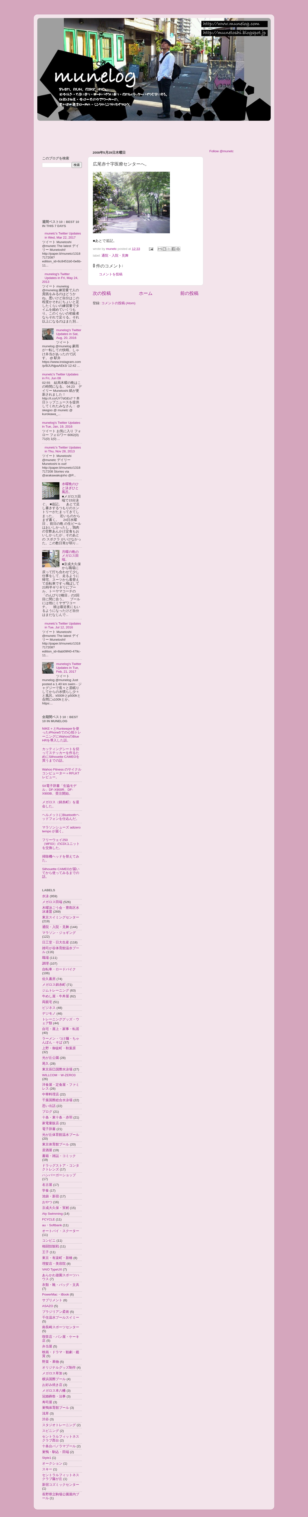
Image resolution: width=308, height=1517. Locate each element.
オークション (52, 1463)
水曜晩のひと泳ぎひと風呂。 (70, 487)
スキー (47, 1469)
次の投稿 (102, 293)
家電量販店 (50, 1123)
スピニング (50, 1431)
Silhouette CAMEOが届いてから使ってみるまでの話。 (60, 873)
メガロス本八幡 (54, 1390)
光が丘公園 (50, 1058)
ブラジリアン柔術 (55, 1312)
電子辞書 (49, 1129)
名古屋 (47, 1185)
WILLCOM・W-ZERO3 (59, 1075)
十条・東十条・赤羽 (57, 1117)
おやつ (47, 1202)
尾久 (45, 1063)
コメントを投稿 (110, 274)
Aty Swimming (52, 1213)
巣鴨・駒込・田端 (55, 1452)
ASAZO (47, 1306)
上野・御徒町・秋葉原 (59, 1048)
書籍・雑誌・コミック (59, 1156)
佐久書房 (49, 979)
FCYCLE (48, 1219)
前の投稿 (189, 293)
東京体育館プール (55, 1144)
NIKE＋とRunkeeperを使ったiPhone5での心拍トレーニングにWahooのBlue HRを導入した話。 (61, 734)
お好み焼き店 (52, 1385)
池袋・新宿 (50, 1196)
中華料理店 (50, 1094)
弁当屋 (47, 1346)
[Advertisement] (124, 133)
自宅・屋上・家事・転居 (60, 1029)
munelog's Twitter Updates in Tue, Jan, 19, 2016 (61, 424)
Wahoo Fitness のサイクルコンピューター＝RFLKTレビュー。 (61, 773)
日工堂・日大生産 (55, 942)
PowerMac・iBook (55, 1294)
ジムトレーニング (55, 990)
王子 (45, 1252)
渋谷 (45, 1419)
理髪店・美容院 (54, 1263)
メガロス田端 (52, 902)
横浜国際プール (54, 1379)
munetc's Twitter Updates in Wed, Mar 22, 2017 (63, 235)
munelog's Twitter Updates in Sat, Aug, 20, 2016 (68, 334)
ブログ (47, 1111)
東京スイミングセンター (60, 917)
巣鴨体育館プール (55, 1408)
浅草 (45, 1413)
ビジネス (49, 1008)
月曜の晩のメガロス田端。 (70, 555)
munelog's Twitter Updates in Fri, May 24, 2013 (60, 278)
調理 (45, 963)
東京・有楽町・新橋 (57, 1258)
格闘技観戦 (50, 1246)
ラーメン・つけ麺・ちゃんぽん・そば (60, 1040)
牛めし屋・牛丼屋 (55, 996)
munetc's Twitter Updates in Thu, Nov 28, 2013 (63, 449)
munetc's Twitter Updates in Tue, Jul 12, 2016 (63, 625)
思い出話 (49, 1106)
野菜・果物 (50, 1362)
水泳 (45, 896)
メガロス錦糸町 (54, 984)
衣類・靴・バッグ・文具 (60, 1285)
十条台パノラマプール (59, 1446)
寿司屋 (47, 1402)
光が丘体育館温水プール (60, 1135)
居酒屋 (47, 1150)
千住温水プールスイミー (60, 1317)
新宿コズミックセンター (60, 1484)
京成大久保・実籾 (55, 1208)
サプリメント (52, 1300)
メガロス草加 (52, 1373)
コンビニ (49, 1240)
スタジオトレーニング (59, 1425)
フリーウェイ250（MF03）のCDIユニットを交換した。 (61, 843)
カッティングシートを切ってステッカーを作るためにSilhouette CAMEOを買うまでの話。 (60, 755)
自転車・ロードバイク (59, 969)
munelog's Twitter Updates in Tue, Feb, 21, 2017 (68, 667)
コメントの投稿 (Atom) (118, 303)
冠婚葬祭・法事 (54, 1396)
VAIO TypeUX (52, 1269)
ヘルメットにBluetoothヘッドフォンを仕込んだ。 (60, 817)
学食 (45, 1190)
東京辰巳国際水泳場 (57, 1069)
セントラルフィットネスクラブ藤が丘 (60, 1477)
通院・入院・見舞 (115, 255)
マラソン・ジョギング (59, 933)
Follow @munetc (221, 151)
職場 (45, 958)
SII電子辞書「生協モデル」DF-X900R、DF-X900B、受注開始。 (59, 789)
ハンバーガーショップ (59, 1175)
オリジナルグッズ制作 (59, 1367)
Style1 (46, 1458)
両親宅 (47, 1002)
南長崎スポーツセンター (60, 1327)
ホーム (146, 293)
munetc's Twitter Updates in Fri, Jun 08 (60, 376)
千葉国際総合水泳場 (57, 1100)
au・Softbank (52, 1225)
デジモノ (49, 1013)
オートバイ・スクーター (60, 1231)
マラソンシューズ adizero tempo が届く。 (61, 829)
